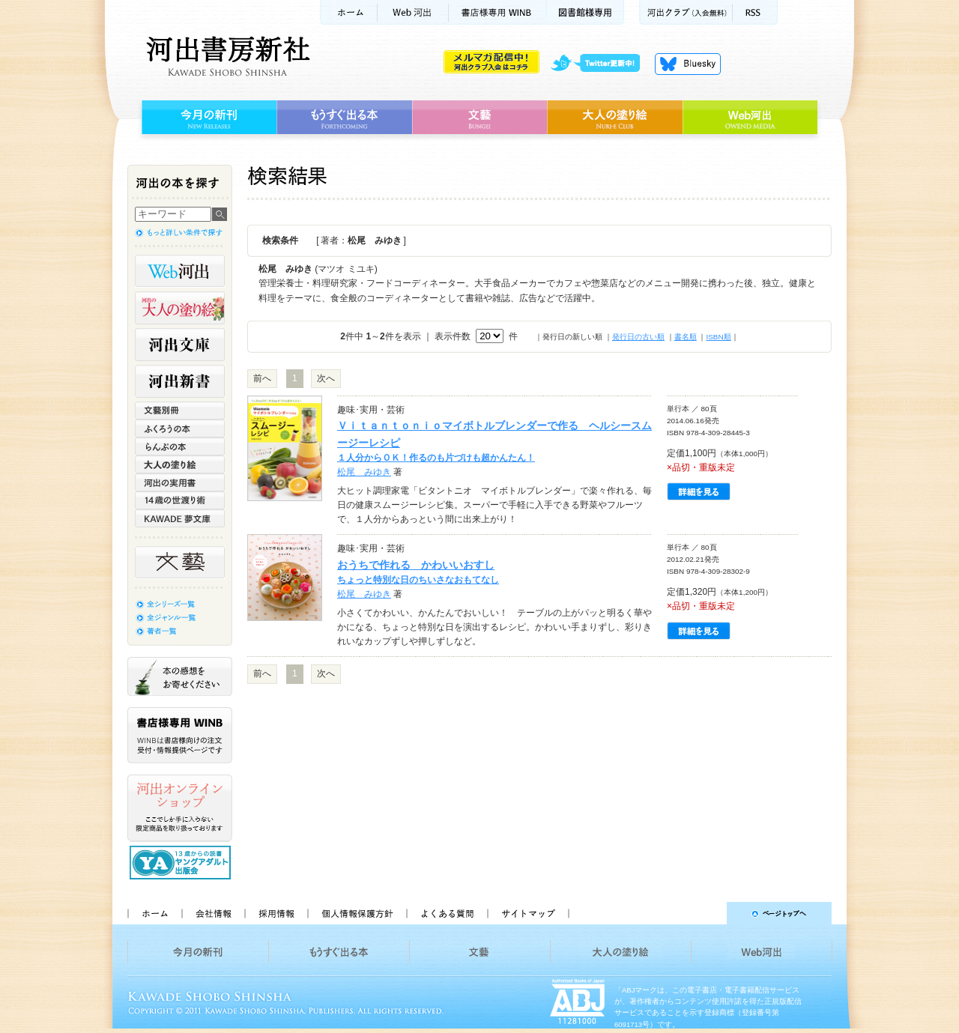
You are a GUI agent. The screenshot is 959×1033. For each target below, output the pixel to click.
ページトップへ (707, 913)
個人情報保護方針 (356, 913)
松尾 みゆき (364, 472)
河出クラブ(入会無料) (686, 12)
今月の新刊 (207, 117)
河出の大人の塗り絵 (180, 307)
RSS (755, 12)
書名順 (685, 337)
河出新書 (180, 381)
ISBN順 (718, 337)
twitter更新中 (600, 64)
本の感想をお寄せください (179, 676)
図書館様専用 (585, 12)
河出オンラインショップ (179, 808)
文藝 (479, 117)
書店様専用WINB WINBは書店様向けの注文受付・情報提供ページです (179, 735)
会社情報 (212, 913)
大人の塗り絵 (615, 117)
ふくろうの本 (180, 428)
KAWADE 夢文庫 (180, 518)
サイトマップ (528, 913)
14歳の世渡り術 (180, 500)
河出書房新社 (226, 56)
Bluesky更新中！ (687, 64)
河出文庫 (180, 344)
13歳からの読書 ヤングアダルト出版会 (182, 862)
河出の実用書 (180, 482)
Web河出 (413, 12)
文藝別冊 (180, 410)
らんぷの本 (180, 446)
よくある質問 (446, 913)
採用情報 (275, 913)
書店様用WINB (498, 12)
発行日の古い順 (638, 337)
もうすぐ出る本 (344, 117)
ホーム (348, 12)
